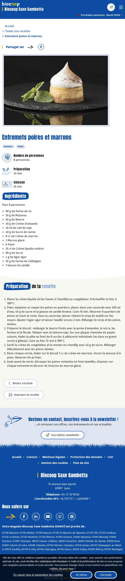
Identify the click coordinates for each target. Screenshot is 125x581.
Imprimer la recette (24, 395)
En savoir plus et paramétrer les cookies (38, 574)
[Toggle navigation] (121, 8)
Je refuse (81, 574)
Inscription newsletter (62, 435)
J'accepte (105, 574)
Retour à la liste (21, 383)
